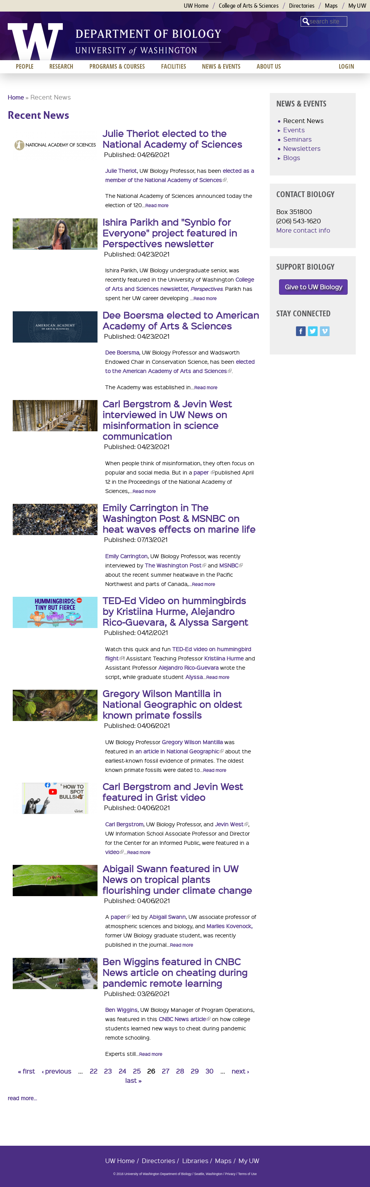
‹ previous (56, 1071)
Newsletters (302, 148)
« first (26, 1071)
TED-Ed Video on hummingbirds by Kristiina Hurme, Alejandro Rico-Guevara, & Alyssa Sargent (175, 611)
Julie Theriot (121, 170)
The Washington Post (175, 565)
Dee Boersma (122, 352)
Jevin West (231, 824)
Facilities (173, 66)
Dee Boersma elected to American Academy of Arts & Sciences (181, 320)
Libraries (195, 1161)
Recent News (303, 121)
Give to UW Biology (313, 287)
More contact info (303, 230)
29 (194, 1071)
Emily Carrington (126, 555)
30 (209, 1071)
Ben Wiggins (121, 1009)
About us (269, 66)
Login (346, 66)
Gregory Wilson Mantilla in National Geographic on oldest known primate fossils (172, 704)
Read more (156, 205)
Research (61, 66)
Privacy (230, 1174)
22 (94, 1071)
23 (108, 1071)
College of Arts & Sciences (249, 5)
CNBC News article (184, 1018)
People (25, 66)
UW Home (196, 5)
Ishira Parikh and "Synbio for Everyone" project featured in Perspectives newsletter (170, 233)
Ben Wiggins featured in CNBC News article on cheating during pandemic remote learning (175, 972)
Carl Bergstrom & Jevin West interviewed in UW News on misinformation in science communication (167, 419)
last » (133, 1080)
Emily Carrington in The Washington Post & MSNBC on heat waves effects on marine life (179, 518)
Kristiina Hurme (224, 658)
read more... (22, 1097)
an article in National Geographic (179, 751)
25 (137, 1071)
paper (204, 472)
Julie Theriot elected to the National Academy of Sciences (172, 138)
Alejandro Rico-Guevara (188, 667)
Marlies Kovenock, (229, 925)
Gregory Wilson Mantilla (192, 741)
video (114, 851)
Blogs (291, 158)
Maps (331, 5)
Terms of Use (247, 1174)
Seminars (297, 139)
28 (180, 1071)
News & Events (221, 66)
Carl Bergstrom (124, 824)
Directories (301, 5)
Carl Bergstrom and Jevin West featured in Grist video (173, 791)
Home (16, 97)
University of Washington (35, 41)
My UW (357, 5)
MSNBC (231, 565)
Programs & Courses (117, 66)
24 (122, 1071)
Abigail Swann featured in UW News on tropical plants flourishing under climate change (177, 879)
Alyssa (194, 676)
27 (165, 1071)
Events (294, 130)
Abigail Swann (167, 916)
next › (240, 1071)
